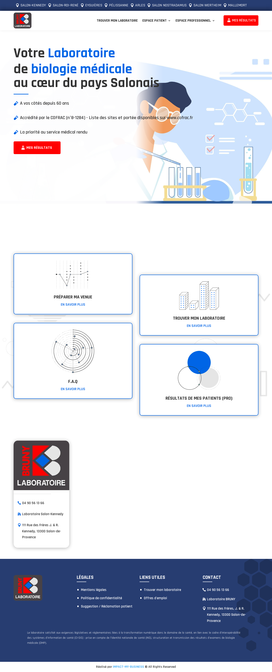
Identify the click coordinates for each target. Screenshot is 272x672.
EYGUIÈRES (93, 5)
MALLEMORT (237, 5)
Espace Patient (154, 20)
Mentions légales (93, 590)
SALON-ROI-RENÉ (65, 5)
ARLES (140, 5)
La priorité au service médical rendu (53, 132)
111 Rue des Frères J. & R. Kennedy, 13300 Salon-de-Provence (41, 531)
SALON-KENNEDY (33, 5)
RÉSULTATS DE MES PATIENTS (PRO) (199, 398)
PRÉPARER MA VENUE (73, 297)
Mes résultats (39, 147)
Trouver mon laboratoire (117, 20)
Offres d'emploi (155, 598)
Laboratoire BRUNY (221, 599)
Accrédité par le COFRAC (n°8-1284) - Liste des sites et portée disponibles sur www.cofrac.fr (106, 118)
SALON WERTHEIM (207, 5)
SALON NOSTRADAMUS (169, 5)
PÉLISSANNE (118, 5)
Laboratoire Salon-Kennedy (42, 514)
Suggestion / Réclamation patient (106, 606)
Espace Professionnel (193, 20)
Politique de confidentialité (101, 598)
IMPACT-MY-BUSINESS (128, 667)
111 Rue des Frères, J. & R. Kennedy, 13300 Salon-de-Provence (226, 614)
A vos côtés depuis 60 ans (44, 103)
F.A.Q (73, 382)
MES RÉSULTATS (244, 20)
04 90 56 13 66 (33, 502)
